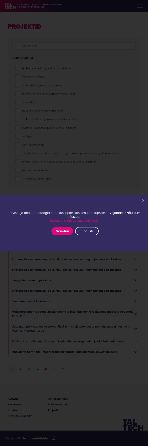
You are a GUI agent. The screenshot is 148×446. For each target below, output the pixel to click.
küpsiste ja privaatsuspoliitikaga (74, 220)
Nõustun (62, 231)
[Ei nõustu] (143, 200)
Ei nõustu (86, 231)
